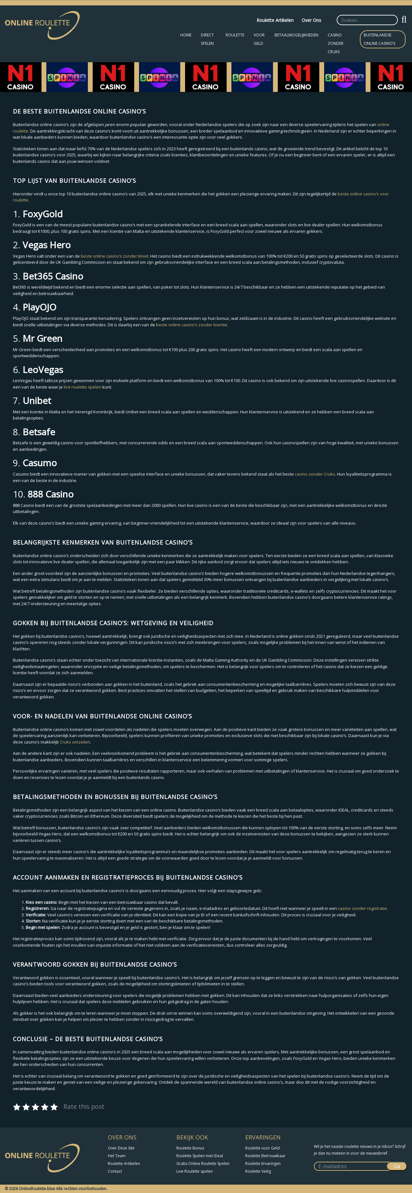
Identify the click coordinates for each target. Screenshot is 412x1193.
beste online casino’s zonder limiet (114, 256)
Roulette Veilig (258, 1171)
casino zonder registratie (362, 908)
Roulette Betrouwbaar (265, 1155)
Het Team (117, 1155)
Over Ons (311, 20)
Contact (115, 1171)
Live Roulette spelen (194, 1171)
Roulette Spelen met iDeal (199, 1155)
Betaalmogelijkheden (296, 35)
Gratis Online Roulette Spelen (202, 1163)
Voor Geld (259, 39)
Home (186, 35)
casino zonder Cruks (315, 474)
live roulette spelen (82, 387)
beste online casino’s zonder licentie (191, 325)
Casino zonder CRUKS (335, 43)
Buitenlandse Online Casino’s (379, 39)
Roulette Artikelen (275, 20)
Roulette (235, 35)
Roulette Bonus (190, 1148)
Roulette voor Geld (262, 1148)
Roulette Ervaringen (263, 1163)
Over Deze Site (121, 1148)
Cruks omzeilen (75, 742)
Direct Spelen (207, 39)
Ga (397, 1166)
